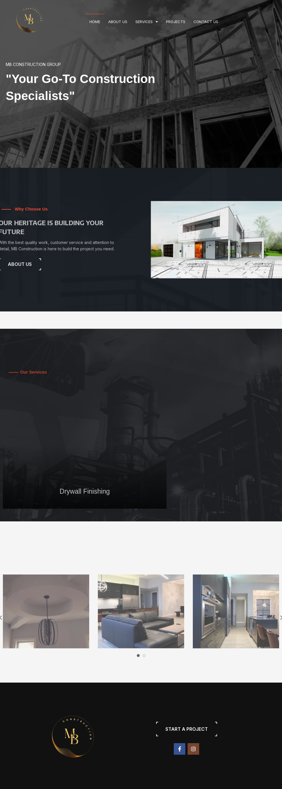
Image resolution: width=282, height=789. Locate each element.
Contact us (205, 21)
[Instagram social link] (193, 749)
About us (117, 21)
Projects (175, 21)
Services (146, 22)
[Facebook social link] (179, 749)
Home (94, 21)
